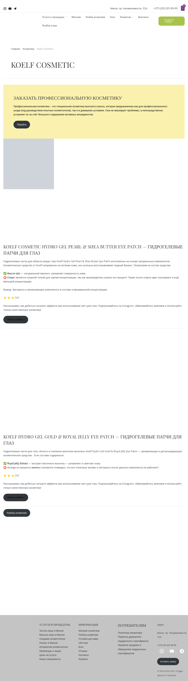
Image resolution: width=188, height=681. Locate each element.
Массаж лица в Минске (52, 634)
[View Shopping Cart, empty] (183, 8)
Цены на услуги (47, 654)
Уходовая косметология (52, 638)
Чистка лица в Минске (51, 630)
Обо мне (83, 642)
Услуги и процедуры (53, 17)
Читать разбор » (16, 321)
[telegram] (182, 650)
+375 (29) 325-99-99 (165, 8)
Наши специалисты (50, 658)
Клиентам (125, 17)
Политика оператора (130, 632)
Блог (112, 17)
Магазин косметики (89, 630)
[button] (171, 21)
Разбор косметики (95, 17)
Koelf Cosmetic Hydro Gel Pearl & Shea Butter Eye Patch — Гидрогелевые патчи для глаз (78, 250)
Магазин (76, 17)
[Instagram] (4, 8)
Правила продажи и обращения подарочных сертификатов (132, 648)
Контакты (143, 17)
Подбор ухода (49, 25)
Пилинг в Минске (48, 642)
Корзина (83, 658)
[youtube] (172, 650)
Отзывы (83, 650)
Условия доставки (88, 638)
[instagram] (162, 650)
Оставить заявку (168, 661)
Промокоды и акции (50, 650)
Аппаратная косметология (53, 646)
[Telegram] (15, 8)
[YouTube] (9, 8)
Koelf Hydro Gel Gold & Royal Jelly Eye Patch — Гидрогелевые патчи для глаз (92, 440)
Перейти (22, 124)
